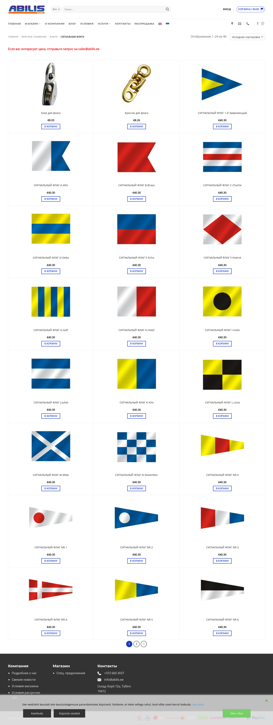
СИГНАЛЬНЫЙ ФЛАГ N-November (136, 475)
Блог (72, 23)
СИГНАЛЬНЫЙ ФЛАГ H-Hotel (136, 330)
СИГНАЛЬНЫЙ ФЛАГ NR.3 (222, 547)
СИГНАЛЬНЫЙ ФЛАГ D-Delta (51, 257)
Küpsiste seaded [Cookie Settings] (69, 713)
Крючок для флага (136, 113)
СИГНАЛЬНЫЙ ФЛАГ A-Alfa (51, 185)
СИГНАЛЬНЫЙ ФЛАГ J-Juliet (51, 402)
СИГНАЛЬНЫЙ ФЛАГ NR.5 (136, 619)
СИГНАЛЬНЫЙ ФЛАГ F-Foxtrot (222, 257)
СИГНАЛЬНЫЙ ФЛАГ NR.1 (50, 547)
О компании (55, 23)
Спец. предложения (70, 673)
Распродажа (144, 23)
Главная (14, 23)
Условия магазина (25, 686)
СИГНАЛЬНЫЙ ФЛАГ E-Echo (136, 257)
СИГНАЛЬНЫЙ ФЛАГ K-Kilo (137, 402)
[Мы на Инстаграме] (262, 23)
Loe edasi (198, 704)
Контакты (122, 23)
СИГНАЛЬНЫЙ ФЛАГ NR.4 (50, 619)
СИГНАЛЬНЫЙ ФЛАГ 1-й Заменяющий (222, 113)
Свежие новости (24, 680)
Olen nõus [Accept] (236, 713)
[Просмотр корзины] (251, 9)
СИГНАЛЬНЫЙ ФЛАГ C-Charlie (222, 185)
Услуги (104, 24)
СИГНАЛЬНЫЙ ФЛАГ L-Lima (222, 402)
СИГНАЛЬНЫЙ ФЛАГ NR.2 (136, 547)
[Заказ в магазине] (247, 37)
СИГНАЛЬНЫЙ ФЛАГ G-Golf (51, 330)
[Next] (144, 644)
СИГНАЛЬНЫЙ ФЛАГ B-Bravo (136, 185)
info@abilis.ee (114, 680)
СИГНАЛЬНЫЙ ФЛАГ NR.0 (222, 475)
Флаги (53, 36)
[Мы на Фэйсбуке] (257, 23)
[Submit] (167, 9)
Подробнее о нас (24, 673)
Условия (87, 23)
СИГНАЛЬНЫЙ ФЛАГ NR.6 (222, 619)
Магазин (33, 24)
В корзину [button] (50, 126)
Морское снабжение (34, 36)
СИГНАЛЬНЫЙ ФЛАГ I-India (222, 330)
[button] (227, 9)
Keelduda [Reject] (37, 713)
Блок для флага (51, 113)
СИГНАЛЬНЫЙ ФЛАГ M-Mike (51, 475)
